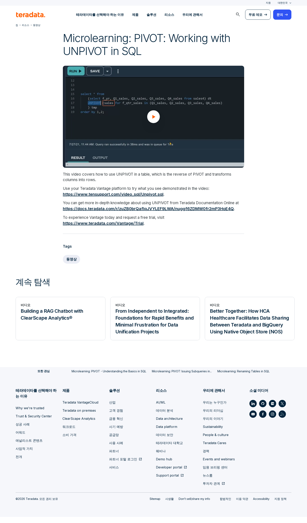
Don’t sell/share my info (194, 505)
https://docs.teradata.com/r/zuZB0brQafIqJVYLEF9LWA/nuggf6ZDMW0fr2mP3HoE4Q (148, 215)
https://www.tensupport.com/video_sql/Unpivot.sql (113, 194)
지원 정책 (280, 505)
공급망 (114, 441)
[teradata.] (31, 14)
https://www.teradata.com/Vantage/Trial (103, 229)
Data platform (166, 433)
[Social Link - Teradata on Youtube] (253, 420)
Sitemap (155, 505)
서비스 (114, 473)
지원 (268, 2)
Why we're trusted (30, 414)
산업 (112, 408)
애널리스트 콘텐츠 (29, 447)
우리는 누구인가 (214, 408)
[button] (153, 116)
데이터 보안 (164, 441)
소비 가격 (69, 441)
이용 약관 (242, 505)
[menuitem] (238, 14)
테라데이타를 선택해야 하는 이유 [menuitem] (100, 15)
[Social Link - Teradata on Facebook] (262, 420)
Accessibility (261, 505)
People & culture (216, 441)
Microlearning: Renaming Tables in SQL (243, 377)
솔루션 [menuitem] (151, 15)
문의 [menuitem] (280, 15)
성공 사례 (23, 430)
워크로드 (68, 433)
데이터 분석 (164, 417)
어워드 (20, 438)
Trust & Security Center (34, 422)
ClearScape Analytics (78, 425)
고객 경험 (116, 417)
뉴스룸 (208, 481)
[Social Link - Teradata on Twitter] (282, 409)
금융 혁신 (116, 425)
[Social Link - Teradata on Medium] (272, 409)
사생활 (169, 505)
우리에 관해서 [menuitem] (192, 15)
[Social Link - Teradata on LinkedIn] (253, 409)
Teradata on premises (79, 417)
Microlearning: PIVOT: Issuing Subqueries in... (182, 377)
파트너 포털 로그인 (123, 465)
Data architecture (169, 425)
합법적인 (225, 505)
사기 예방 (116, 433)
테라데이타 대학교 (169, 449)
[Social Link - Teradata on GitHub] (262, 409)
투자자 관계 (211, 490)
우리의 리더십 (213, 417)
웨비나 (161, 457)
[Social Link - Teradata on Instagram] (272, 420)
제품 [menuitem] (135, 15)
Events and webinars (219, 465)
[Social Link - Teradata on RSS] (282, 420)
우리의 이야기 (213, 425)
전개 (19, 463)
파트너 (114, 457)
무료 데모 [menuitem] (255, 15)
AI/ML (160, 408)
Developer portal (169, 473)
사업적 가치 (24, 455)
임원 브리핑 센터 (215, 473)
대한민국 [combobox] (283, 2)
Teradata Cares (214, 449)
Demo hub (164, 465)
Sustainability (213, 433)
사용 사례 (116, 449)
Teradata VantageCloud (80, 408)
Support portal (167, 481)
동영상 (71, 265)
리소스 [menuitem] (169, 15)
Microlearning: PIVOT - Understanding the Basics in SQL (109, 377)
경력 (206, 457)
